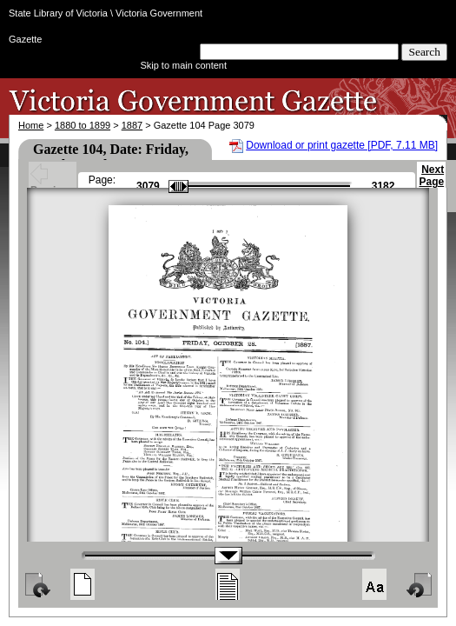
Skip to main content (183, 65)
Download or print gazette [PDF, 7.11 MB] (342, 145)
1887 (132, 125)
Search (424, 51)
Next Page (431, 183)
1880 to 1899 (82, 125)
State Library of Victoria (58, 13)
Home (30, 125)
